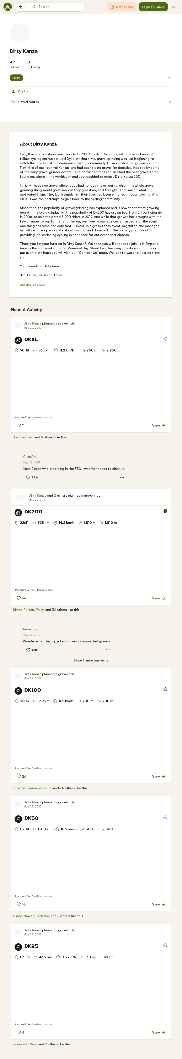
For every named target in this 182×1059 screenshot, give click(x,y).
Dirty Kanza (24, 51)
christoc (19, 788)
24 (62, 788)
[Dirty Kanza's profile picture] (20, 34)
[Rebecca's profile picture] (17, 629)
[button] (122, 6)
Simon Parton (23, 610)
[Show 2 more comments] (91, 661)
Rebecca (29, 629)
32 (54, 610)
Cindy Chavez (23, 916)
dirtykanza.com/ (32, 285)
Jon (16, 437)
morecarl (20, 1044)
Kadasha (42, 916)
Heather (26, 437)
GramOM (30, 457)
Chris (32, 1044)
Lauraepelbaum (39, 788)
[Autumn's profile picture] (23, 497)
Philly (40, 610)
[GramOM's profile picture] (17, 456)
